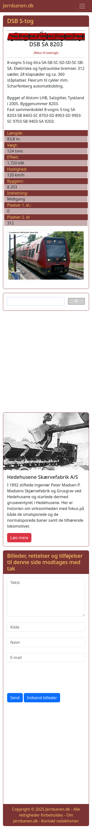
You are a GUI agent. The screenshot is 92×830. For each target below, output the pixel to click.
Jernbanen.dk (18, 5)
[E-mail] (46, 657)
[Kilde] (46, 627)
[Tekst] (46, 597)
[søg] (35, 301)
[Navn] (46, 642)
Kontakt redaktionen (60, 821)
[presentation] (44, 677)
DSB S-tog (20, 21)
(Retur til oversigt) (46, 53)
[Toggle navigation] (82, 6)
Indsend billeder (42, 697)
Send (15, 697)
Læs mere (19, 537)
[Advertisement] (46, 361)
